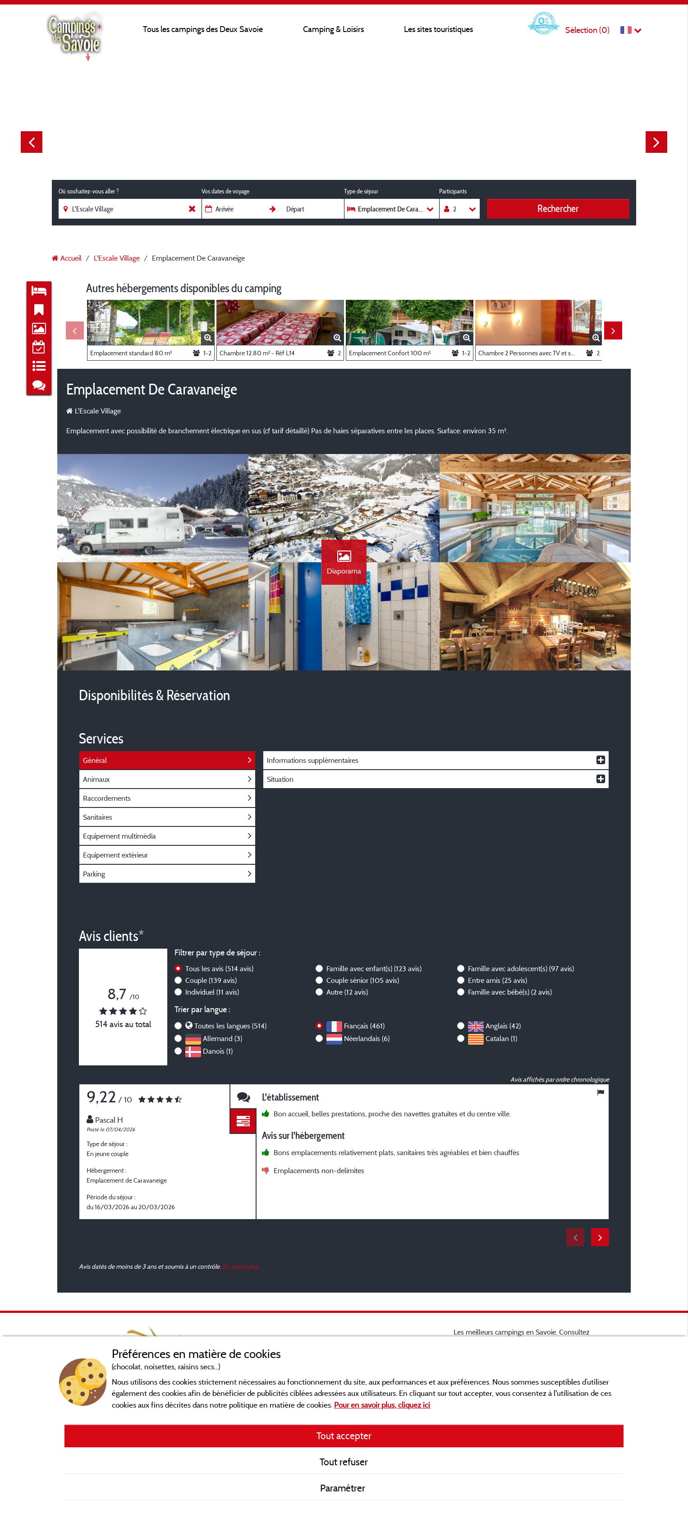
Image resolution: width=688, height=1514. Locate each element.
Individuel (212, 991)
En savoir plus (240, 1266)
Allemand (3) (222, 1038)
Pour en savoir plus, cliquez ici (382, 1404)
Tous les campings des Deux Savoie (203, 29)
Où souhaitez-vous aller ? (89, 191)
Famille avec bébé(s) (510, 991)
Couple (211, 980)
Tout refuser (344, 1462)
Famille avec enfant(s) (374, 968)
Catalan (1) (501, 1038)
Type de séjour (361, 191)
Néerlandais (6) (367, 1038)
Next (656, 142)
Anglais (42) (503, 1025)
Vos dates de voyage (225, 191)
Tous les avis (219, 968)
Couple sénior (362, 980)
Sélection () (587, 30)
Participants (453, 191)
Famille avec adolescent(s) (521, 968)
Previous (31, 142)
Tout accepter (344, 1435)
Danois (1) (218, 1050)
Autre (347, 991)
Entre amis (497, 980)
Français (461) (364, 1025)
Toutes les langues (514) (230, 1025)
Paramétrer (343, 1488)
